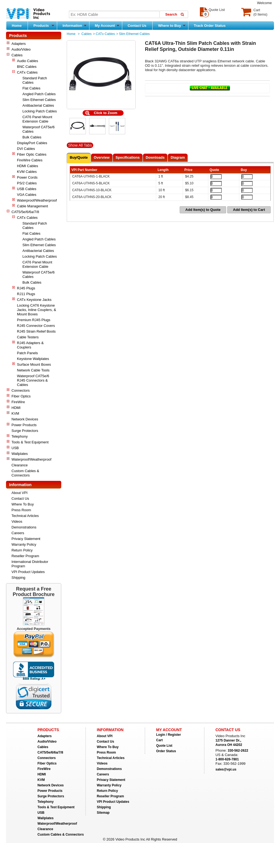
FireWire (18, 402)
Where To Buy (22, 504)
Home (17, 26)
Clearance (19, 465)
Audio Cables (27, 61)
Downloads (155, 157)
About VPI (19, 493)
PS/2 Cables (27, 183)
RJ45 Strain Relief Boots (36, 331)
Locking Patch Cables (39, 111)
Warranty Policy (23, 544)
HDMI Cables (27, 166)
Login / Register (168, 735)
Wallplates (19, 454)
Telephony (19, 436)
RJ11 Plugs (26, 294)
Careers (17, 533)
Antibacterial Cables (38, 105)
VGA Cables (26, 195)
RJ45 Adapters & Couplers (30, 345)
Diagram (178, 157)
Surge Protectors (24, 431)
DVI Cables (26, 149)
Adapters (18, 44)
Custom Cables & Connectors (25, 473)
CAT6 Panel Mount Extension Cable (37, 119)
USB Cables (26, 189)
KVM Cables (27, 172)
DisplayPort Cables (32, 143)
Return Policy (22, 550)
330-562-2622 (238, 750)
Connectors (20, 390)
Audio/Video (21, 49)
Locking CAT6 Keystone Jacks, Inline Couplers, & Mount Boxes (36, 309)
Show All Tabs (80, 145)
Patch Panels (27, 353)
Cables (16, 55)
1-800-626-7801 (227, 759)
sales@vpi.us (225, 769)
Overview (102, 157)
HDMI (16, 408)
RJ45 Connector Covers (36, 326)
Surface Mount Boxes (34, 364)
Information (74, 25)
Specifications (128, 157)
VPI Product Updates (28, 572)
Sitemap (103, 813)
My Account (107, 25)
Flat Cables (31, 88)
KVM (15, 413)
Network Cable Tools (33, 370)
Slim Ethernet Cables (39, 100)
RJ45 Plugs (26, 288)
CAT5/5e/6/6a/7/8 (25, 212)
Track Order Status (210, 26)
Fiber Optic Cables (31, 154)
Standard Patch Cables (34, 80)
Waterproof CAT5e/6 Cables (38, 129)
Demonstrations (23, 527)
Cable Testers (28, 337)
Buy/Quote (79, 157)
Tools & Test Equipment (30, 442)
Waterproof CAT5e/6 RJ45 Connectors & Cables (33, 380)
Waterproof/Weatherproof (37, 200)
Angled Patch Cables (39, 94)
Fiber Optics (21, 396)
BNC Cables (27, 67)
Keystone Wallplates (33, 359)
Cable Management (32, 206)
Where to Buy (171, 25)
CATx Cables (27, 72)
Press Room (21, 510)
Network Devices (24, 419)
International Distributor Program (29, 564)
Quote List (164, 746)
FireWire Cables (29, 160)
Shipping (18, 577)
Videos (16, 521)
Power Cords (27, 177)
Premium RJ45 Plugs (33, 320)
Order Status (166, 751)
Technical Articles (25, 516)
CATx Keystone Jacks (34, 300)
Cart (159, 740)
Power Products (24, 425)
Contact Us (137, 26)
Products (43, 25)
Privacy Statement (25, 539)
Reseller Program (25, 556)
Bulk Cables (31, 137)
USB (15, 448)
